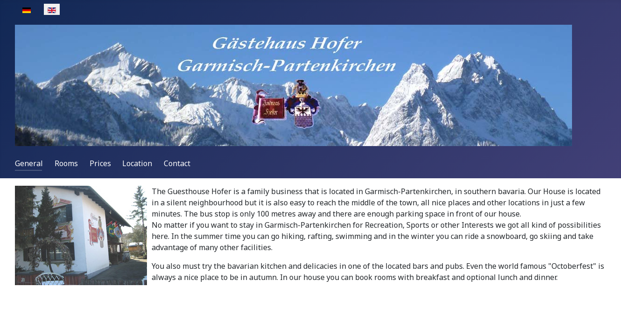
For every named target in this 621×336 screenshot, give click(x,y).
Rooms (66, 163)
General (29, 163)
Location (137, 163)
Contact (177, 163)
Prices (100, 163)
